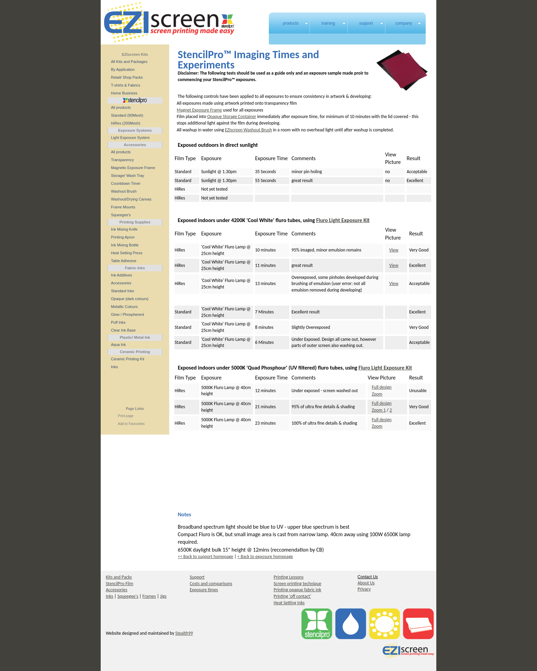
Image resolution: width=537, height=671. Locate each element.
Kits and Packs (119, 577)
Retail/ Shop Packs (127, 77)
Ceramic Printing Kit (127, 359)
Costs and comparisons (211, 583)
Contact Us (368, 577)
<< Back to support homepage (205, 556)
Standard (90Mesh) (127, 115)
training (328, 23)
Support (197, 577)
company (403, 23)
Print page (126, 416)
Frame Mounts (123, 207)
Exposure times (204, 590)
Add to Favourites (131, 424)
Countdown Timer (125, 183)
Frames (149, 596)
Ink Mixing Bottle (125, 245)
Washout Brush (124, 191)
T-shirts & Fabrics (125, 85)
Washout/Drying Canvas (131, 199)
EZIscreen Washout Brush (248, 130)
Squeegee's (121, 215)
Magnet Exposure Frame (199, 110)
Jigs (163, 596)
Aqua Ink (118, 345)
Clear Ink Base (123, 330)
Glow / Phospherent (127, 314)
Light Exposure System (130, 138)
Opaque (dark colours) (129, 299)
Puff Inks (118, 322)
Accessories (121, 283)
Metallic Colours (124, 307)
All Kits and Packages (129, 62)
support (366, 23)
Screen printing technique (297, 583)
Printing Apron (123, 237)
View (394, 250)
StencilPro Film (119, 583)
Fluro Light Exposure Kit (343, 220)
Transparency (122, 160)
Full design (381, 387)
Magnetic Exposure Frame (133, 168)
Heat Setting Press (126, 253)
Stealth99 (184, 633)
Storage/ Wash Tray (127, 175)
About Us (366, 583)
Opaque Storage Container (231, 116)
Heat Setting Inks (289, 603)
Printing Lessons (288, 577)
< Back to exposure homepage (265, 556)
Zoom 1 (379, 410)
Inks (114, 367)
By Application (123, 69)
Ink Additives (121, 275)
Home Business (124, 93)
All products (120, 107)
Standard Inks (122, 291)
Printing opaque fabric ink (297, 590)
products (291, 23)
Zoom (377, 394)
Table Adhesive (123, 261)
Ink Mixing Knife (124, 229)
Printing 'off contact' (292, 596)
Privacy (364, 589)
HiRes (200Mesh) (125, 123)
